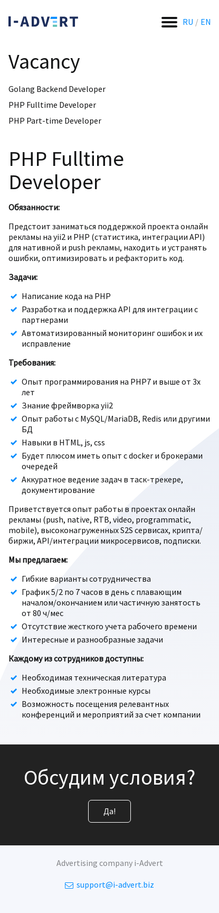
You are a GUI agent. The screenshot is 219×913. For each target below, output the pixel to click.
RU (188, 21)
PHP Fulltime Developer (52, 104)
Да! (109, 811)
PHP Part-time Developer (54, 120)
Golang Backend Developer (57, 88)
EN (206, 21)
